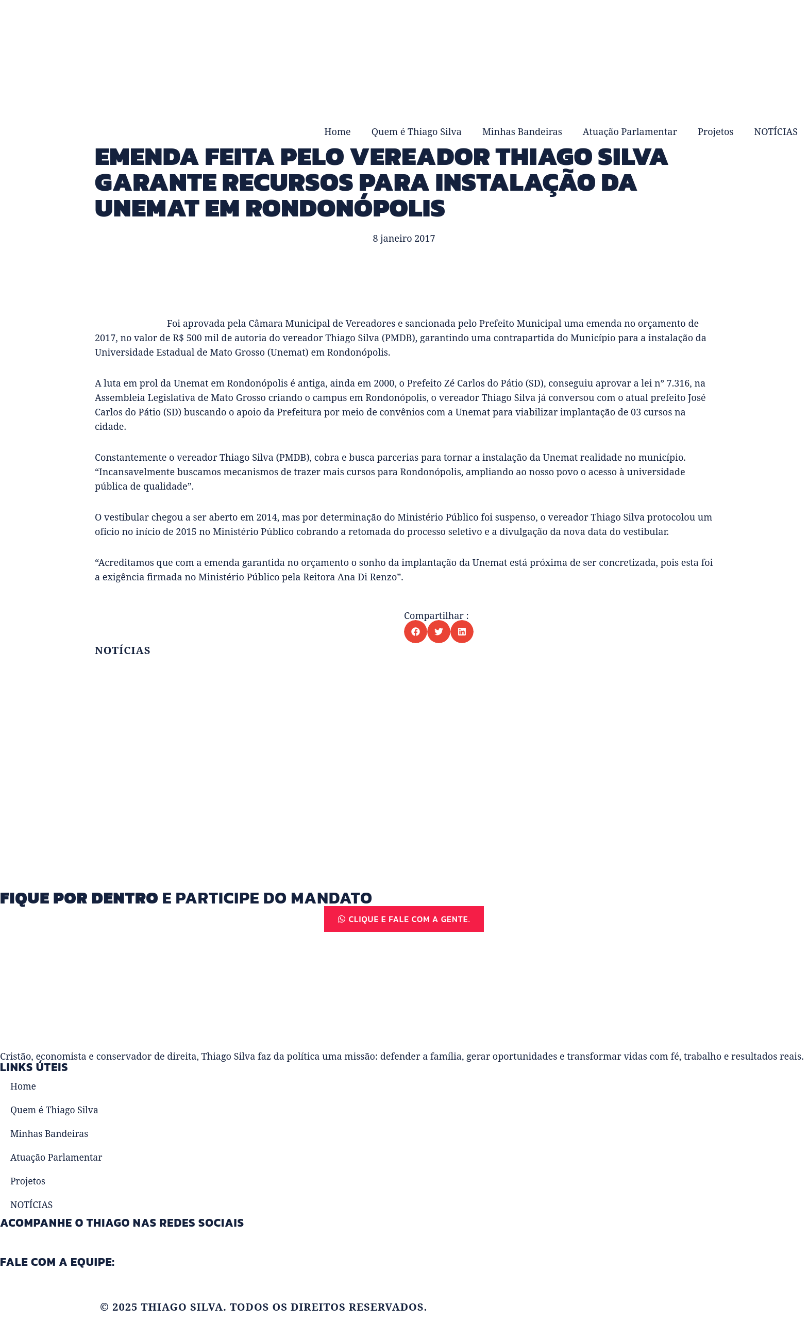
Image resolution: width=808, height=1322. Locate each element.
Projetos (716, 131)
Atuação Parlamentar (630, 131)
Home (337, 131)
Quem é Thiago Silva (417, 131)
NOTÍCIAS (776, 131)
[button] (415, 631)
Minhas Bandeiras (522, 131)
